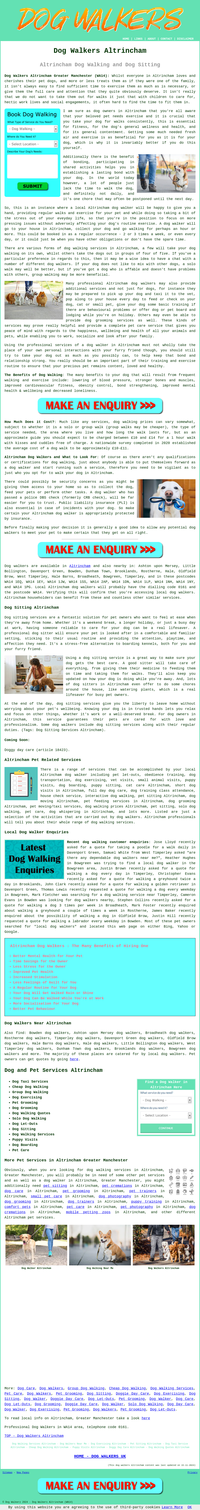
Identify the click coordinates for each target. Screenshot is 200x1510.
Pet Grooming (69, 1394)
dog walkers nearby (93, 900)
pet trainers (142, 1191)
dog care (13, 1191)
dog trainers (81, 1202)
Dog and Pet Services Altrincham (53, 1070)
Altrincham (79, 566)
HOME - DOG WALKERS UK (100, 1456)
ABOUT (152, 38)
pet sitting (55, 1186)
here (74, 1059)
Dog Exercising (169, 1394)
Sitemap (7, 1472)
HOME (126, 38)
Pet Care (13, 1394)
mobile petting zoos (88, 1212)
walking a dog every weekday (166, 890)
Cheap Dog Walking (127, 1388)
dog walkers (59, 264)
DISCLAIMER (185, 38)
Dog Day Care (180, 1404)
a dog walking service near (127, 895)
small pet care (46, 1196)
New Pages (23, 1472)
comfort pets (17, 1207)
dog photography (115, 1196)
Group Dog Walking (86, 1388)
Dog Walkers (51, 1388)
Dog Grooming (48, 1404)
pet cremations (117, 1186)
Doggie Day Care (132, 1394)
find (20, 1033)
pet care (76, 1207)
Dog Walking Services (171, 1388)
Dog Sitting (99, 1394)
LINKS (138, 38)
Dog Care (26, 1388)
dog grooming (17, 1202)
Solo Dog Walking (145, 1404)
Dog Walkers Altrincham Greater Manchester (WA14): (56, 76)
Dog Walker (35, 1399)
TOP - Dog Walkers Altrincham (33, 1436)
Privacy (192, 1472)
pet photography (137, 1207)
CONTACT (166, 38)
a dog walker (52, 1181)
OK (190, 1507)
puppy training (146, 1202)
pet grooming (76, 1191)
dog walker (98, 345)
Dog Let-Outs (101, 1399)
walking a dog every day (94, 874)
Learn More (172, 1507)
